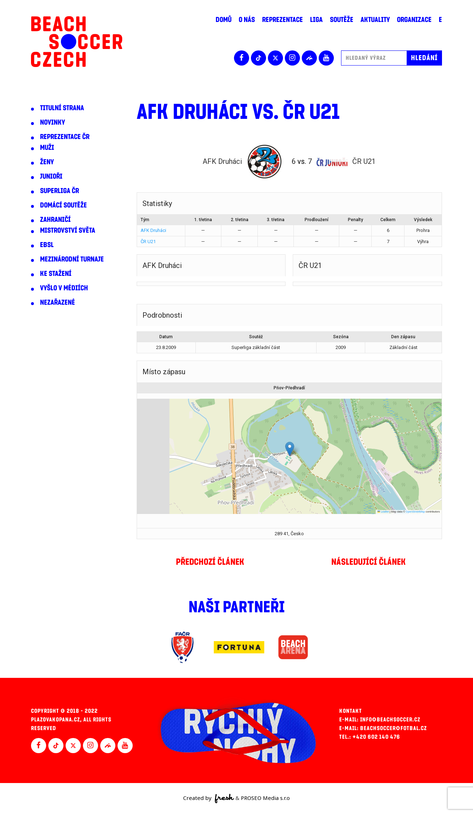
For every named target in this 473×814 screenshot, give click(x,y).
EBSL (47, 245)
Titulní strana (62, 108)
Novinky (52, 122)
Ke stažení (55, 273)
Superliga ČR (59, 190)
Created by (208, 798)
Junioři (51, 176)
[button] (289, 449)
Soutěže (341, 19)
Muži (47, 147)
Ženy (47, 162)
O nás (247, 19)
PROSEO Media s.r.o (265, 797)
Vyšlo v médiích (64, 288)
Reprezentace (282, 19)
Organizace (414, 19)
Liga (316, 19)
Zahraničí (55, 219)
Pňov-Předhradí (289, 387)
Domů (223, 19)
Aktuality (375, 19)
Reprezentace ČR (64, 136)
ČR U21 (148, 241)
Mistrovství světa (67, 230)
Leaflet (383, 511)
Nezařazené (57, 302)
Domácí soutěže (63, 205)
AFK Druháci (153, 230)
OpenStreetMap (415, 511)
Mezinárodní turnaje (72, 259)
